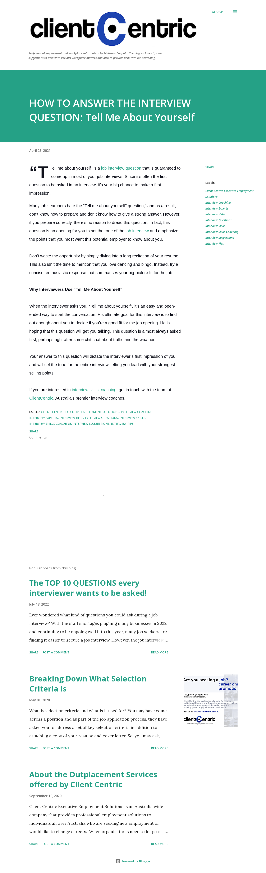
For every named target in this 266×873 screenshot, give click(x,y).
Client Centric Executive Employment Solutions (229, 194)
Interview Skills (215, 226)
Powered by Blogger (133, 861)
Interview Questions (218, 220)
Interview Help (215, 214)
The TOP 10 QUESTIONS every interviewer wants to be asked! (88, 588)
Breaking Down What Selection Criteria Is (88, 684)
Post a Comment (55, 652)
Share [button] (210, 167)
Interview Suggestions (219, 238)
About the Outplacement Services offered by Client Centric (93, 779)
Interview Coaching (218, 203)
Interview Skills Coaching (221, 232)
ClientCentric (41, 398)
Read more (159, 652)
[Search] (217, 11)
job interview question (121, 168)
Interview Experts (216, 208)
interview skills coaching (94, 389)
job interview (137, 231)
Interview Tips (214, 243)
